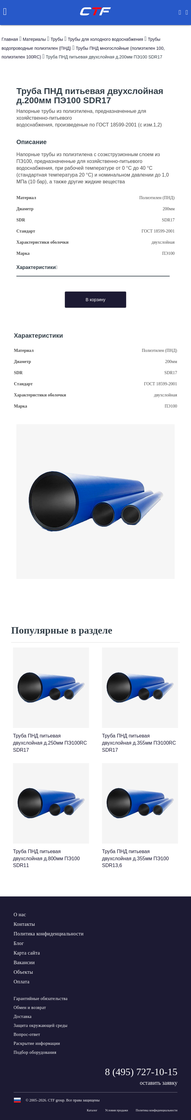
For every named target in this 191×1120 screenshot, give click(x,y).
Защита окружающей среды (40, 1025)
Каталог (92, 1110)
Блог (19, 943)
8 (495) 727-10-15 (141, 1071)
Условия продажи (116, 1110)
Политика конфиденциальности (48, 933)
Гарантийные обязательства (41, 998)
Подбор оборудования (35, 1052)
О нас (20, 914)
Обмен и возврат (30, 1007)
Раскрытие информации (37, 1043)
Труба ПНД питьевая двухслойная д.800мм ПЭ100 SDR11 (46, 858)
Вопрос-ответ (27, 1034)
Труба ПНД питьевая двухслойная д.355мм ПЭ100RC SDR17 (139, 743)
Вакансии (24, 962)
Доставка (23, 1016)
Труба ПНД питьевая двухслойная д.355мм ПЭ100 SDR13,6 (135, 858)
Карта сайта (27, 952)
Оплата (21, 981)
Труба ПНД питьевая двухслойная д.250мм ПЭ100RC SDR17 (50, 743)
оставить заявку (158, 1083)
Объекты (23, 972)
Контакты (24, 924)
